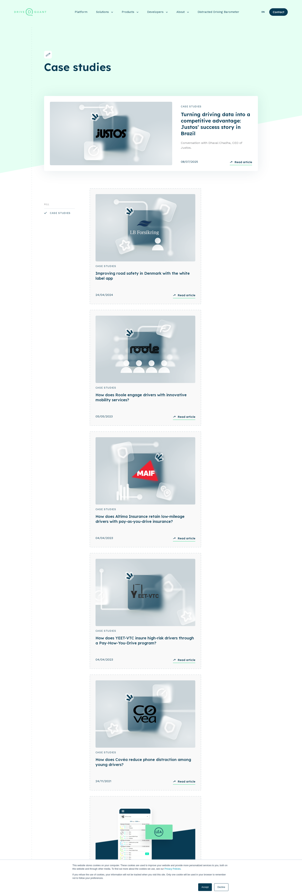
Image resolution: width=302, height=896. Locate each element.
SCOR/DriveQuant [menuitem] (137, 853)
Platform (81, 10)
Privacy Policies (172, 869)
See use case (23, 684)
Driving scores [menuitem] (181, 850)
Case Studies (191, 106)
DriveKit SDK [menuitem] (180, 831)
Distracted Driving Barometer (218, 10)
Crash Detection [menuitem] (182, 837)
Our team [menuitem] (226, 850)
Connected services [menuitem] (184, 857)
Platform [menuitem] (132, 824)
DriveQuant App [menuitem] (182, 844)
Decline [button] (221, 887)
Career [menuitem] (224, 857)
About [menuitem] (225, 824)
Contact (278, 10)
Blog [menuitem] (223, 831)
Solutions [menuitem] (133, 834)
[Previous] (45, 620)
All (46, 204)
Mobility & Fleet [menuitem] (136, 846)
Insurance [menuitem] (132, 840)
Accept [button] (205, 887)
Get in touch (151, 758)
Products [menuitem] (179, 824)
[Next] (51, 620)
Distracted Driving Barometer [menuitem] (239, 844)
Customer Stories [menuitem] (231, 837)
